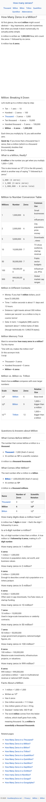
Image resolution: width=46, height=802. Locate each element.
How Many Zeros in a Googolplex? (19, 782)
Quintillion (16, 12)
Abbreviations (27, 12)
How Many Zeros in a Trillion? (18, 751)
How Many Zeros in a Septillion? (19, 767)
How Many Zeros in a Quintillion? (19, 759)
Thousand (7, 8)
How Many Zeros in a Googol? (18, 779)
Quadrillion (37, 8)
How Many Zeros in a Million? (18, 744)
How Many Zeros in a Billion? (17, 747)
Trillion (28, 8)
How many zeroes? (23, 3)
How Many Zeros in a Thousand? (19, 740)
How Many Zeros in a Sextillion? (19, 763)
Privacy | (27, 798)
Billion (22, 8)
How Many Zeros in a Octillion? (18, 771)
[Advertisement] (23, 71)
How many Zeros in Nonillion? (18, 775)
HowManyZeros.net (14, 798)
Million (15, 8)
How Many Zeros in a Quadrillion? (19, 755)
